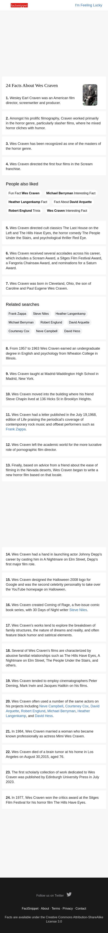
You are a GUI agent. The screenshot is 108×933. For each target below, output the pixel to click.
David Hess (72, 331)
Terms (56, 908)
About (45, 908)
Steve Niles (41, 313)
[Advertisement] (54, 43)
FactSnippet (30, 908)
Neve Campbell (46, 331)
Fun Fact (24, 193)
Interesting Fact (71, 193)
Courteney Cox (19, 331)
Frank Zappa (17, 313)
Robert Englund (51, 322)
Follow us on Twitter (54, 895)
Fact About (73, 202)
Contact (81, 908)
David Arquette (79, 322)
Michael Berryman (21, 322)
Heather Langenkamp (71, 313)
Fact (28, 202)
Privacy (68, 908)
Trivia (24, 210)
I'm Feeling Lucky (88, 5)
